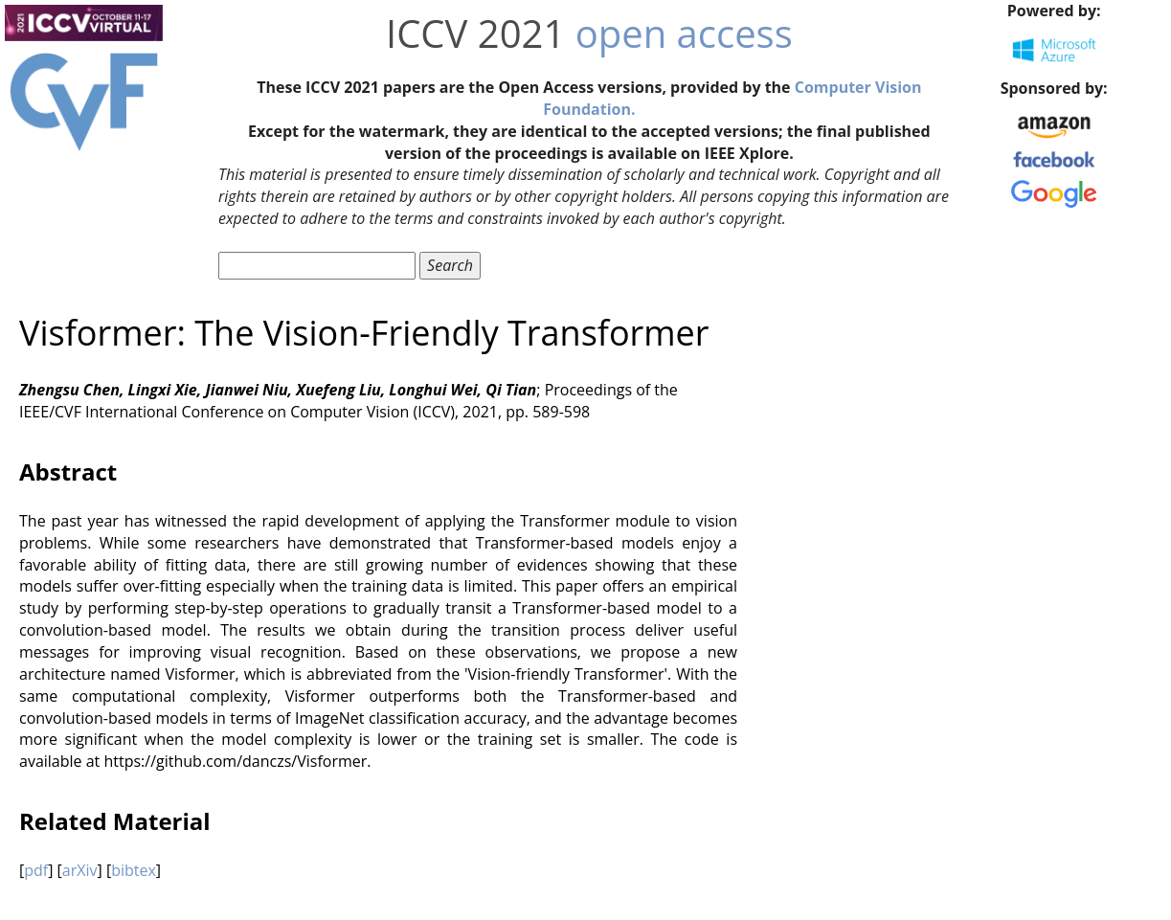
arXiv (80, 870)
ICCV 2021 (475, 33)
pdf (36, 870)
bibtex (133, 870)
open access (684, 33)
